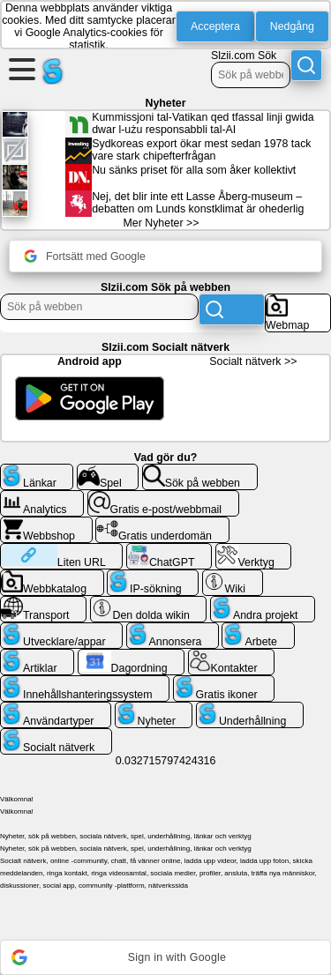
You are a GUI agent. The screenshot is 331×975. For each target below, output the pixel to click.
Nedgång (292, 26)
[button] (165, 957)
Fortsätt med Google (85, 256)
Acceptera (215, 26)
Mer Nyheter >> (161, 223)
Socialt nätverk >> (253, 361)
